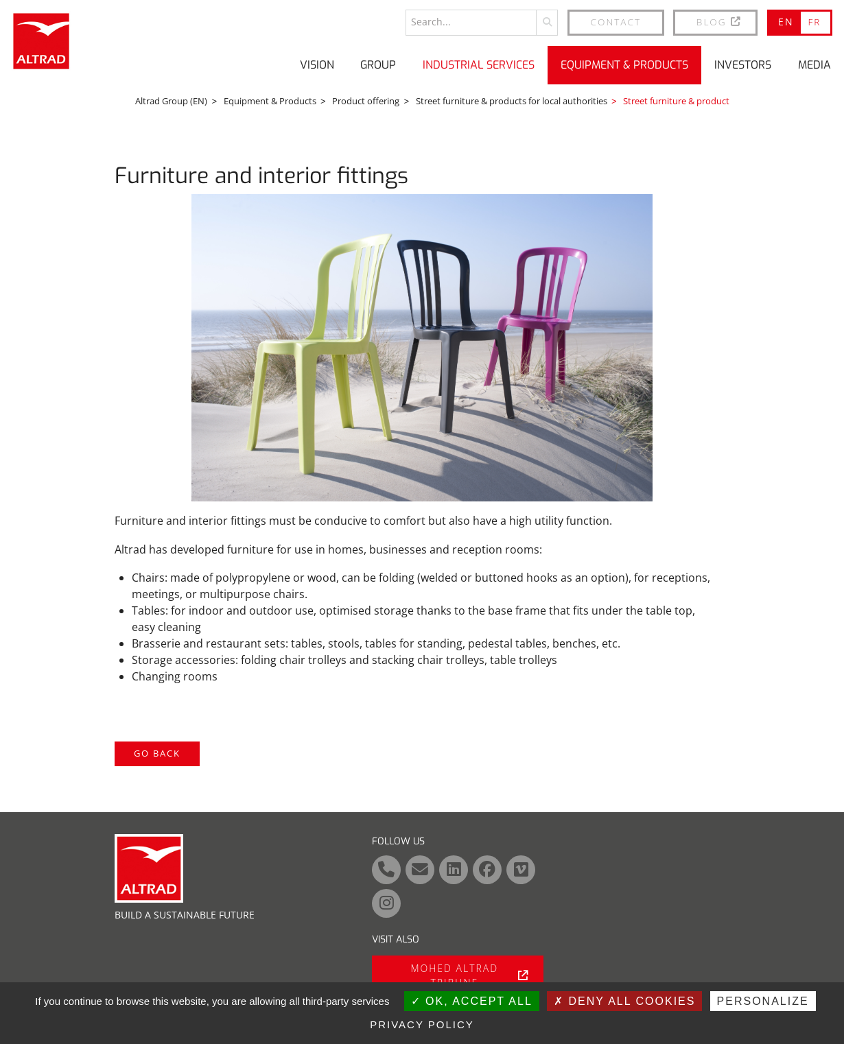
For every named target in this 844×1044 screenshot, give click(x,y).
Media (814, 65)
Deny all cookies (624, 1001)
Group (378, 65)
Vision (317, 65)
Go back (157, 753)
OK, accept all (471, 1001)
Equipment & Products (624, 65)
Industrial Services (479, 65)
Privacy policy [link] (422, 1024)
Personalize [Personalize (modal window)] (763, 1001)
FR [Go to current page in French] (814, 21)
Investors (742, 65)
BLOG (719, 21)
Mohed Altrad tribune (469, 975)
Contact (616, 21)
